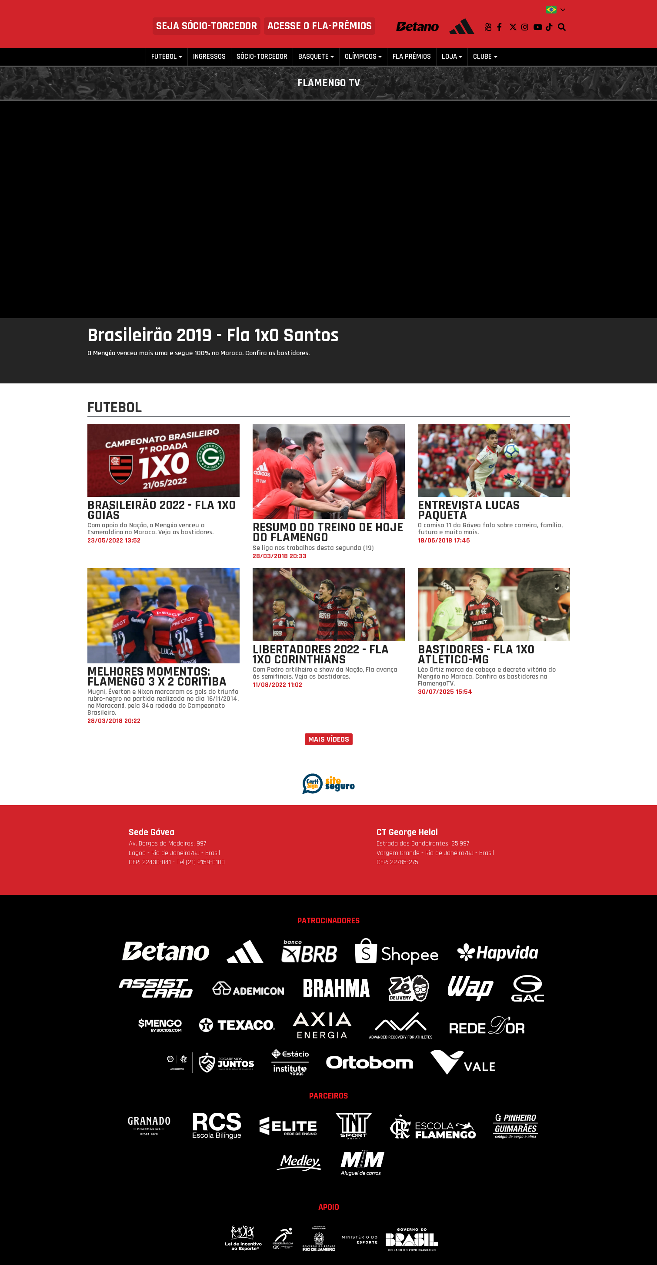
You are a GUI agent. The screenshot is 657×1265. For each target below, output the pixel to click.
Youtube (540, 27)
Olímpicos (361, 56)
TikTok (552, 27)
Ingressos (209, 56)
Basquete (313, 56)
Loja (449, 56)
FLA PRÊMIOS (412, 56)
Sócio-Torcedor (262, 56)
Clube (482, 56)
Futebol (164, 56)
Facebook (503, 27)
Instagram (527, 27)
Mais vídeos (328, 739)
